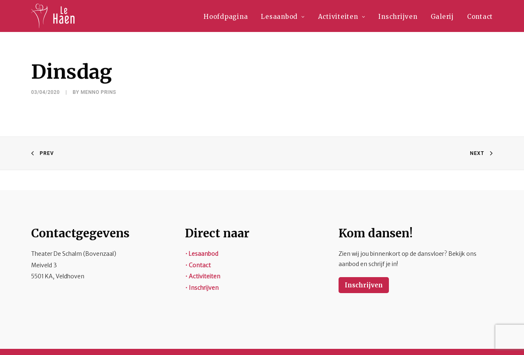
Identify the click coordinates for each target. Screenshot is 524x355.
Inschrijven (397, 16)
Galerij (442, 16)
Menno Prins (98, 92)
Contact (480, 16)
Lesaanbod (283, 16)
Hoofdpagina (225, 16)
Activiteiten (342, 16)
